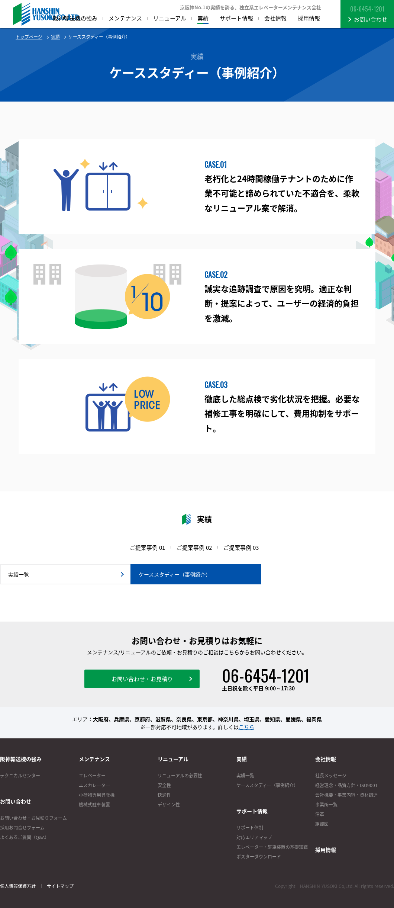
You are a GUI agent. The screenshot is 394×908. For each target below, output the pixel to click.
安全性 (164, 785)
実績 (55, 36)
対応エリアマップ (254, 837)
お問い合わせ (15, 801)
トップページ (29, 36)
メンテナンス (94, 759)
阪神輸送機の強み (21, 759)
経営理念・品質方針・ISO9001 (346, 785)
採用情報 (325, 849)
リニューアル (173, 759)
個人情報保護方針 (18, 886)
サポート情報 (252, 811)
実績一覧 (245, 775)
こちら (246, 727)
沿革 (319, 814)
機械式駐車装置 (94, 804)
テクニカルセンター (20, 775)
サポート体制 (249, 827)
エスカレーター (94, 785)
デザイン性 (169, 804)
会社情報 (325, 759)
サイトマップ (60, 886)
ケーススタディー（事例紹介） (267, 785)
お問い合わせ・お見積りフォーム (33, 818)
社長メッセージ (330, 775)
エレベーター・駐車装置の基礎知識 (272, 847)
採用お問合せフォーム (22, 827)
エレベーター (92, 775)
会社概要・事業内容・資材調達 (346, 795)
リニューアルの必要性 (180, 775)
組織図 (322, 824)
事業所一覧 (326, 804)
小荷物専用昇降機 (96, 795)
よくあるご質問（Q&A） (24, 837)
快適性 (164, 795)
